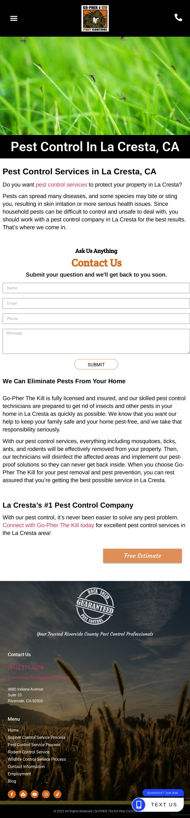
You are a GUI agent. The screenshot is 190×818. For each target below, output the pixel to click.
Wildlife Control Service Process (37, 759)
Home (13, 730)
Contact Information (26, 766)
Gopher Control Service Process (36, 737)
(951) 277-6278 (25, 667)
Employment (20, 773)
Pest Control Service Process (34, 744)
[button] (14, 18)
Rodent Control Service (28, 752)
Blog (12, 781)
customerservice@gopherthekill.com (39, 677)
